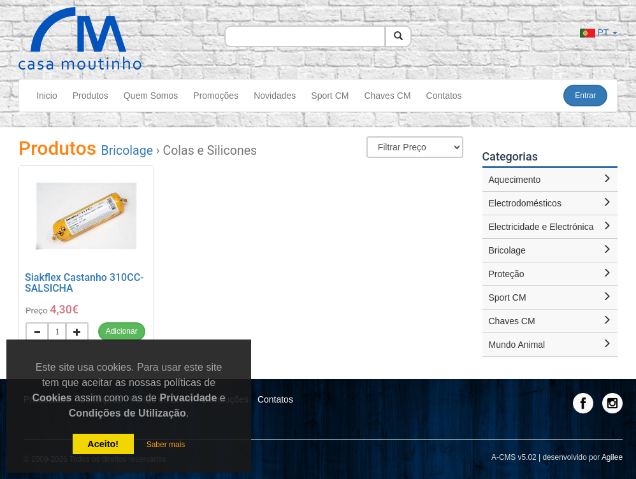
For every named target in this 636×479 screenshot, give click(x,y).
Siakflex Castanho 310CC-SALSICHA (84, 283)
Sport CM (330, 95)
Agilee (612, 457)
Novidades (275, 95)
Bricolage (127, 150)
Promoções (215, 95)
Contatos (444, 95)
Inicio (46, 95)
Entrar (585, 95)
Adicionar (122, 331)
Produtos (90, 95)
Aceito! (103, 444)
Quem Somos (151, 95)
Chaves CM (387, 95)
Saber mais (166, 444)
